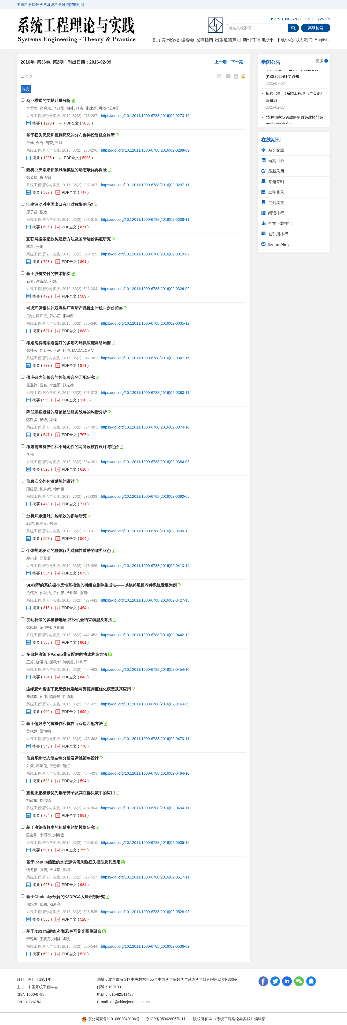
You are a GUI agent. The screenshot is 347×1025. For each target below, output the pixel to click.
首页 (156, 40)
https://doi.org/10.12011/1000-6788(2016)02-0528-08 (145, 912)
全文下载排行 (276, 223)
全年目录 (272, 192)
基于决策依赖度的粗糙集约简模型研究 (60, 827)
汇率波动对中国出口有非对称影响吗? (59, 204)
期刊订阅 (251, 40)
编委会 (187, 40)
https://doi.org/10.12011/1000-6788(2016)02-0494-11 (145, 808)
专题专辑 (272, 181)
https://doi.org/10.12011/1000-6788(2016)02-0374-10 (145, 427)
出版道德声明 (228, 40)
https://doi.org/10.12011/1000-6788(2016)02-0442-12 (145, 635)
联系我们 (304, 40)
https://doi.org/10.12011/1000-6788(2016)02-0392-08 (145, 496)
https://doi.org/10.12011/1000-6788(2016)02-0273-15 (145, 116)
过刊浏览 (272, 202)
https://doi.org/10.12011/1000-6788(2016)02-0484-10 (145, 773)
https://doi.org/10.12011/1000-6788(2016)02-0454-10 (145, 669)
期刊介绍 (170, 40)
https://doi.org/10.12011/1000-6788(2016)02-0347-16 (145, 358)
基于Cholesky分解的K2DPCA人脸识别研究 (65, 896)
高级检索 (315, 28)
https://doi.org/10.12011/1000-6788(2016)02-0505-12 (145, 842)
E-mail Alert (275, 244)
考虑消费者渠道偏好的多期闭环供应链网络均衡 (68, 343)
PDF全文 (71, 123)
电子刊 (268, 40)
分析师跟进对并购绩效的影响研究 (56, 516)
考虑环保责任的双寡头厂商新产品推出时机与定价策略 (74, 308)
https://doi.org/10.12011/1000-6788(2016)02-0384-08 (145, 462)
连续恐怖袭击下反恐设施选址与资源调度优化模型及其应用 (78, 689)
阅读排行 (272, 213)
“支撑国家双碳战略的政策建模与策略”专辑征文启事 (294, 122)
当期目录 (272, 160)
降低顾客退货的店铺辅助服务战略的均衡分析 (66, 412)
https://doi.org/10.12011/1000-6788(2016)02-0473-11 (145, 739)
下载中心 (285, 40)
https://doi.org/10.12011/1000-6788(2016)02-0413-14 (145, 565)
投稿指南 (204, 40)
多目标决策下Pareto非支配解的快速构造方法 (66, 654)
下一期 (237, 62)
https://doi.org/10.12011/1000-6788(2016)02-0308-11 (145, 219)
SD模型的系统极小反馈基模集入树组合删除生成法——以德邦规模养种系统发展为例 (101, 585)
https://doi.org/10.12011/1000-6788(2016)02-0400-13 (145, 531)
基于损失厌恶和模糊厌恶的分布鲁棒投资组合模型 (70, 135)
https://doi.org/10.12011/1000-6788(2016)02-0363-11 (145, 392)
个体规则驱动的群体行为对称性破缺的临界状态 (68, 550)
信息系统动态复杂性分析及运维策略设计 (62, 758)
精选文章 (272, 150)
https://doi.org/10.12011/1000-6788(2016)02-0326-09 (145, 289)
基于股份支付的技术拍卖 (48, 273)
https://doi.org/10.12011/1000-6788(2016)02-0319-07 (145, 254)
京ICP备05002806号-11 (166, 1019)
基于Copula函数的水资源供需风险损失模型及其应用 (73, 862)
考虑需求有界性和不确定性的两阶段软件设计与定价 (72, 446)
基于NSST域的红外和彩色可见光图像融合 (63, 931)
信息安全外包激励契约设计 (50, 481)
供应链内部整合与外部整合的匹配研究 (60, 377)
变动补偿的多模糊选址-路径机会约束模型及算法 (69, 619)
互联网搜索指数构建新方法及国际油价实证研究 (68, 239)
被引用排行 (274, 234)
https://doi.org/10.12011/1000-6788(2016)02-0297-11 (145, 185)
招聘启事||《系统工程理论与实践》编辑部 (295, 98)
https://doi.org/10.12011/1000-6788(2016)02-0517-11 (145, 877)
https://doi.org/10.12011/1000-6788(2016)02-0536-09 (145, 946)
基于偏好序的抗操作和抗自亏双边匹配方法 (64, 723)
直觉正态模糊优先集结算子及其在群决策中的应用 (70, 792)
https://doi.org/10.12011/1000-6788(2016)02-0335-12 (145, 323)
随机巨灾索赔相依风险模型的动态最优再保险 (66, 169)
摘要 (36, 123)
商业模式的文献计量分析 (48, 100)
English (321, 40)
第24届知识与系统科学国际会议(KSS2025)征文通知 (292, 74)
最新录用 (272, 171)
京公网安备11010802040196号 (111, 1019)
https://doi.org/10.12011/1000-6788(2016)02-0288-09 (145, 150)
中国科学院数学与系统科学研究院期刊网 (50, 4)
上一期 (221, 62)
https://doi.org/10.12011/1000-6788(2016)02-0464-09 (145, 704)
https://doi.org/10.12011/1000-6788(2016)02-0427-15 (145, 600)
